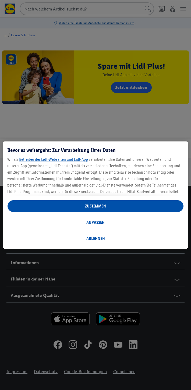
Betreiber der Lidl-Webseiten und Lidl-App (53, 159)
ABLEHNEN (95, 238)
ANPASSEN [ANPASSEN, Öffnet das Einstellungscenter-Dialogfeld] (95, 222)
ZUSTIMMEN (95, 206)
